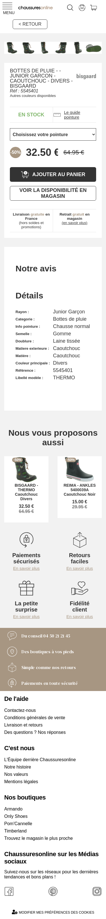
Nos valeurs (16, 774)
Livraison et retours (23, 725)
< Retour (30, 24)
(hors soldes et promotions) (31, 220)
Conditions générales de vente (34, 717)
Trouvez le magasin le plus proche (38, 838)
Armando (13, 809)
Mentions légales (21, 781)
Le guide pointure (66, 114)
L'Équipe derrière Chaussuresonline (40, 759)
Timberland (15, 831)
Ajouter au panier (53, 174)
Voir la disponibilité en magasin (53, 193)
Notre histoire (17, 767)
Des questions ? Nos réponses (35, 732)
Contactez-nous (20, 710)
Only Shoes (16, 816)
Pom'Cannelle (18, 823)
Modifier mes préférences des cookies (53, 912)
